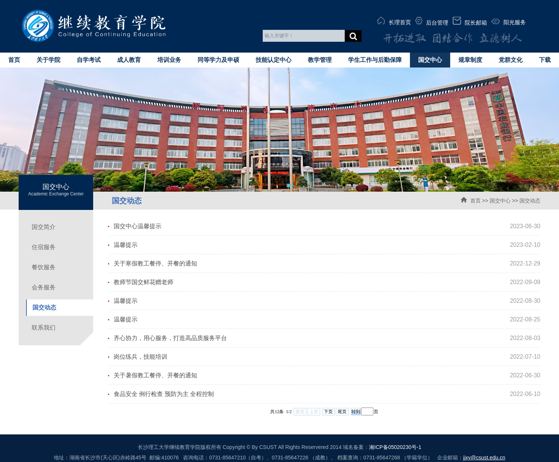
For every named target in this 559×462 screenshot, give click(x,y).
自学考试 (89, 60)
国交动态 (529, 201)
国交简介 (44, 227)
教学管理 (320, 60)
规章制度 (470, 60)
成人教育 (129, 60)
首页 (14, 60)
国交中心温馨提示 (137, 226)
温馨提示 (126, 245)
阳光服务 (509, 22)
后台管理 (432, 21)
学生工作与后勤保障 (375, 60)
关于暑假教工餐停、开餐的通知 (155, 375)
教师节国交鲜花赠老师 (143, 282)
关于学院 (48, 60)
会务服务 (44, 287)
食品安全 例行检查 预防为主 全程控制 (164, 394)
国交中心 (430, 60)
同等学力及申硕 (218, 60)
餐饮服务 (44, 267)
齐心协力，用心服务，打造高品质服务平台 (170, 338)
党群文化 (510, 60)
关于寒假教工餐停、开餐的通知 (155, 263)
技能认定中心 (273, 60)
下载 (545, 60)
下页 (328, 411)
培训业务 (169, 60)
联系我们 (44, 327)
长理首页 (394, 21)
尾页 (342, 411)
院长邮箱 (470, 21)
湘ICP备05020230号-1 (395, 447)
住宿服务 (44, 247)
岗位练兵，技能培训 (140, 356)
